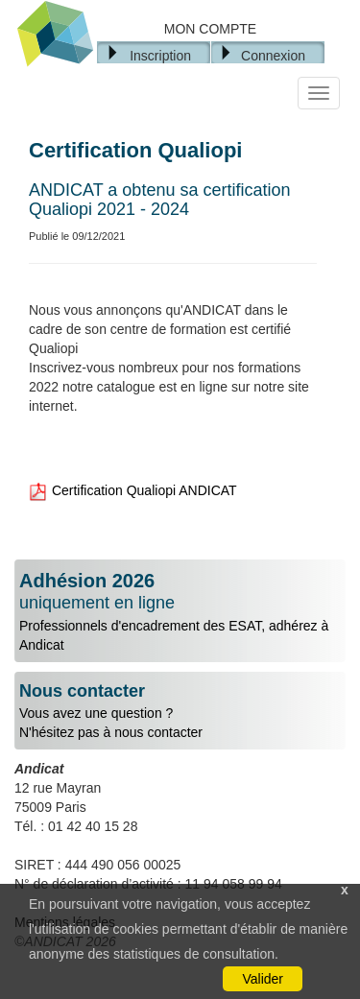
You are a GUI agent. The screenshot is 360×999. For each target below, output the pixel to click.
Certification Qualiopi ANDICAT (133, 490)
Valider (262, 979)
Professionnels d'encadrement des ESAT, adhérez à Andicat (180, 611)
